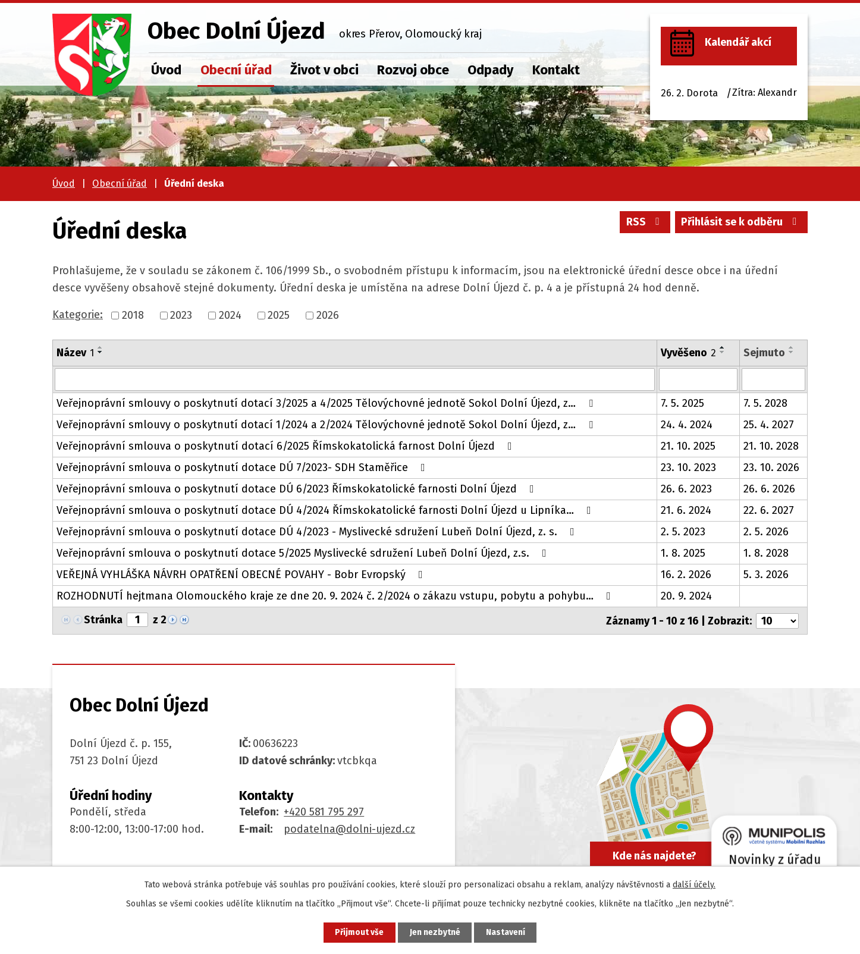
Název (75, 352)
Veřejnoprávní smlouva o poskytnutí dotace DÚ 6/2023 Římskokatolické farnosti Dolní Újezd (298, 488)
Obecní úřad (236, 70)
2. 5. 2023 (683, 531)
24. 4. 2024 (687, 424)
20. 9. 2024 (686, 595)
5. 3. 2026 (766, 574)
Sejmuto (764, 352)
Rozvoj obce (413, 70)
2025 (279, 315)
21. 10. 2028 (771, 446)
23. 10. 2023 (688, 467)
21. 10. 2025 (688, 446)
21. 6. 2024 (686, 510)
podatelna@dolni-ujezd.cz (349, 828)
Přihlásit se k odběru (741, 223)
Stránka (103, 619)
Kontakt (556, 70)
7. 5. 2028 (765, 403)
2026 (327, 315)
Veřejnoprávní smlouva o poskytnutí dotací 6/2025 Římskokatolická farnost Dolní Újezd (287, 446)
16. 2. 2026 (686, 574)
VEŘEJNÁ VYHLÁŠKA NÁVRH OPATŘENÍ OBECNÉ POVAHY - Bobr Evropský (242, 574)
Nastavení (507, 932)
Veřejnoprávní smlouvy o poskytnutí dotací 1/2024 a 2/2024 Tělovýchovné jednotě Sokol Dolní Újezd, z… (327, 424)
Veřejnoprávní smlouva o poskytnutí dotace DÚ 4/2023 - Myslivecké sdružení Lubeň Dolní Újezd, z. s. (318, 531)
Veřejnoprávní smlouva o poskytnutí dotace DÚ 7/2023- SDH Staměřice (243, 467)
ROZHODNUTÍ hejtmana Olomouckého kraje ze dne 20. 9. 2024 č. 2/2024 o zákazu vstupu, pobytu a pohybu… (336, 595)
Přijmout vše (357, 932)
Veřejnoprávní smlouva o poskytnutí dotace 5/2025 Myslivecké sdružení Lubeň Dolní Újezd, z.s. (304, 553)
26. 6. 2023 (686, 488)
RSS (643, 223)
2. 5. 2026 (766, 531)
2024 (230, 315)
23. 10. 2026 (771, 467)
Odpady (490, 70)
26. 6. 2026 (769, 488)
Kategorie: (77, 314)
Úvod (166, 70)
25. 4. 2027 (768, 424)
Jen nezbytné (435, 932)
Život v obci (324, 70)
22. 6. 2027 (768, 510)
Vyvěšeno (688, 352)
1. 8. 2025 (683, 553)
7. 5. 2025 (682, 403)
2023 (181, 315)
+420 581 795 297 (324, 811)
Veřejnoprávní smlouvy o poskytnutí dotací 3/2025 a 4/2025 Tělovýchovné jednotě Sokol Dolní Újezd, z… (327, 403)
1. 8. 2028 (766, 553)
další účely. (694, 884)
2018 (133, 315)
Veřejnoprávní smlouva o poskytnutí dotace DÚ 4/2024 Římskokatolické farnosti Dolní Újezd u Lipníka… (326, 510)
